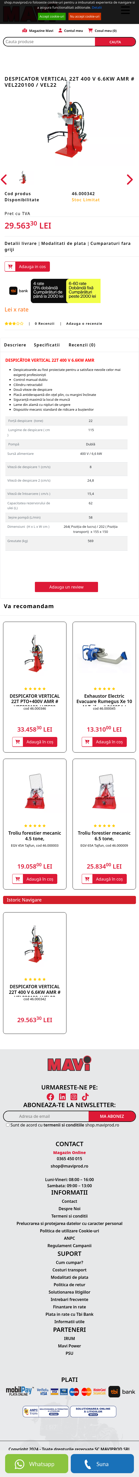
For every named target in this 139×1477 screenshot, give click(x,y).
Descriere (15, 345)
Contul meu (71, 30)
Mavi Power (69, 1346)
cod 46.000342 (34, 999)
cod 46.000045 (104, 708)
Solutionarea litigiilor (69, 1292)
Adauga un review (66, 587)
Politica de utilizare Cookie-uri (69, 1231)
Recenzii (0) (82, 345)
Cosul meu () (102, 30)
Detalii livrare (21, 243)
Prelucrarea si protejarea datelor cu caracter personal (69, 1224)
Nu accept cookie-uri (84, 16)
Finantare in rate (69, 1307)
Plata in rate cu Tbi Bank (69, 1315)
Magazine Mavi (37, 30)
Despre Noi (69, 1209)
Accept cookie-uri (51, 16)
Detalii (97, 7)
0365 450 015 (69, 1159)
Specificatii (47, 345)
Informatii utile (69, 1322)
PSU (70, 1354)
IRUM (69, 1339)
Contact (69, 1202)
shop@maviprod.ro (69, 1166)
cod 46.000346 (34, 708)
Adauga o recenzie (84, 323)
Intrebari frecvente (69, 1300)
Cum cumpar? (69, 1263)
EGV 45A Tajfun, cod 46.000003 (35, 845)
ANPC (69, 1239)
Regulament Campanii (70, 1246)
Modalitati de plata (63, 243)
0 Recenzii (45, 323)
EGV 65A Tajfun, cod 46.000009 (104, 845)
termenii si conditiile (64, 1125)
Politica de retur (70, 1285)
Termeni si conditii (69, 1216)
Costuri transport (69, 1270)
